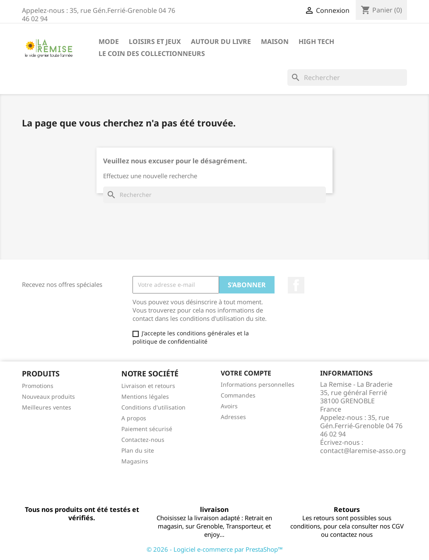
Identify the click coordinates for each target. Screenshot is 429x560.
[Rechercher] (347, 77)
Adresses (233, 417)
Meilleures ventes (46, 407)
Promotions (37, 386)
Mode (109, 41)
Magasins (134, 461)
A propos (133, 418)
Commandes (238, 395)
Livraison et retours (148, 386)
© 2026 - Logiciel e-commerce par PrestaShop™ (215, 549)
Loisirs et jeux (155, 41)
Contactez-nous (142, 440)
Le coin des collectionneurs (152, 53)
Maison (275, 41)
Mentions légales (145, 396)
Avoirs (229, 406)
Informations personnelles (257, 384)
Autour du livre (221, 41)
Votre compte (246, 373)
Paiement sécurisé (146, 429)
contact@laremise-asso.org (363, 450)
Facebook (296, 285)
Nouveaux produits (48, 396)
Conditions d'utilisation (153, 407)
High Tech (316, 41)
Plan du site (137, 450)
